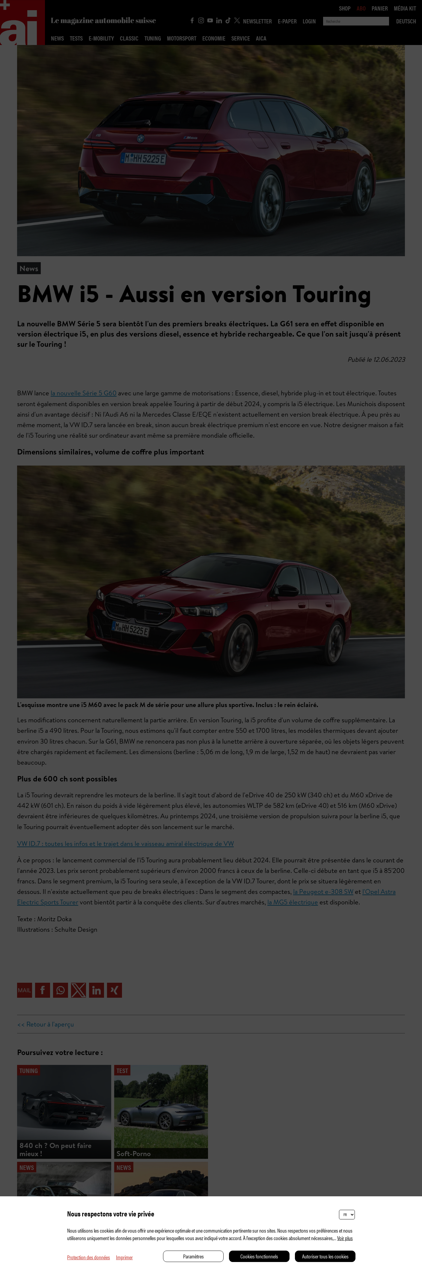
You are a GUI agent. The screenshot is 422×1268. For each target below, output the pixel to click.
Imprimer (124, 1257)
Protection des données (88, 1257)
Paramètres (193, 1256)
